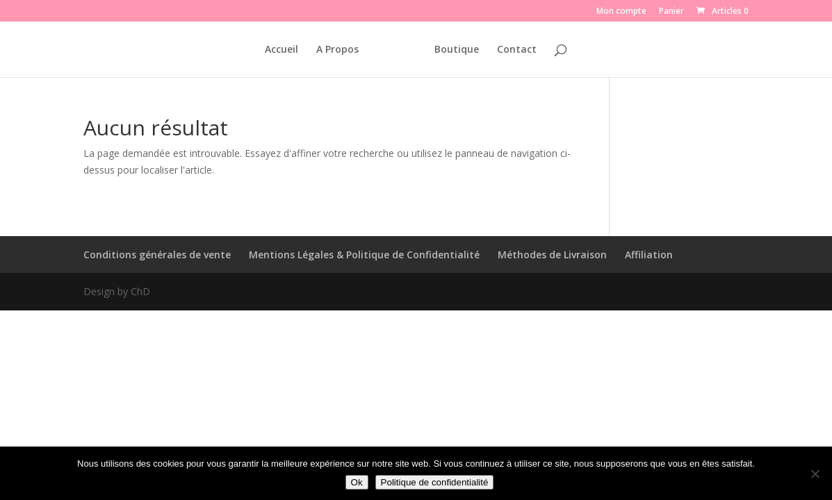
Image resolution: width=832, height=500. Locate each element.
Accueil (281, 50)
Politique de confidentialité (435, 482)
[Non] (815, 474)
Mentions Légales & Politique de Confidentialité (364, 254)
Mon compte (621, 12)
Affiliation (649, 254)
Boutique (456, 50)
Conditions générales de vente (157, 254)
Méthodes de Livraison (552, 254)
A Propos (337, 50)
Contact (517, 50)
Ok (357, 482)
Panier (671, 12)
